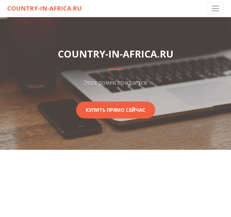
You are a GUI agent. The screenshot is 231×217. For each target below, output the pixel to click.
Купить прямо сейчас (116, 110)
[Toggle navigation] (215, 8)
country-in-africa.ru (44, 8)
